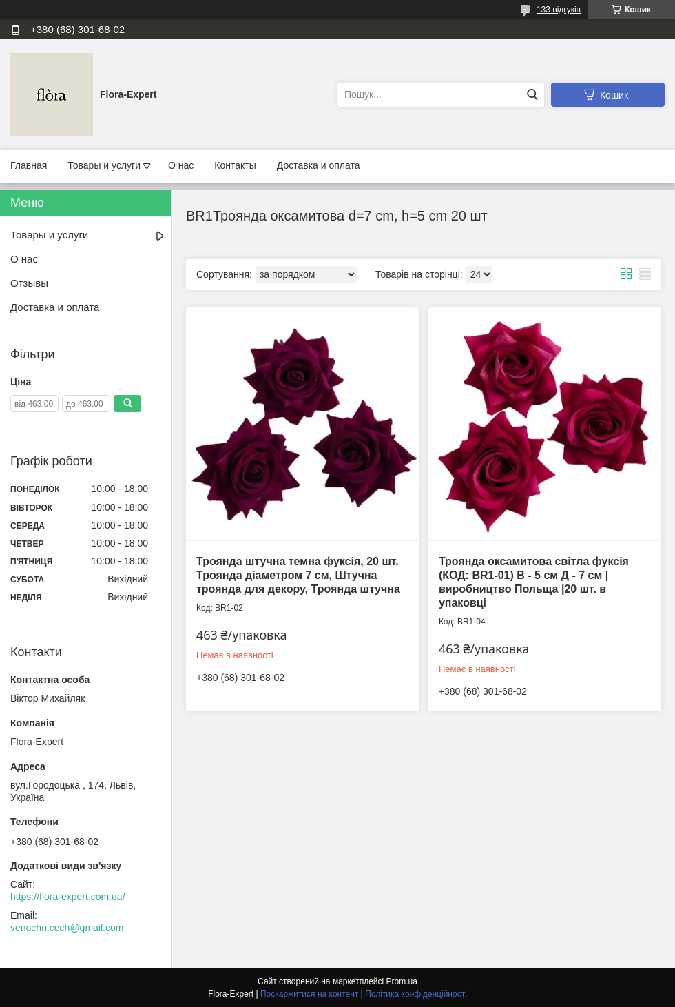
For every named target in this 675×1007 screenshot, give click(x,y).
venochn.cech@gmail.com (66, 927)
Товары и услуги (104, 165)
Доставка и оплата (318, 165)
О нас (181, 165)
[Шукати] (532, 95)
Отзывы (29, 283)
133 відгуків (559, 9)
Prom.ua (401, 981)
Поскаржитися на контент (309, 994)
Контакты (235, 165)
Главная (28, 165)
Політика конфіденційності (416, 994)
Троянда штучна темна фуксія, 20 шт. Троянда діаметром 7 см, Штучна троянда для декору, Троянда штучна (298, 575)
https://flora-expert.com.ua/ (67, 896)
